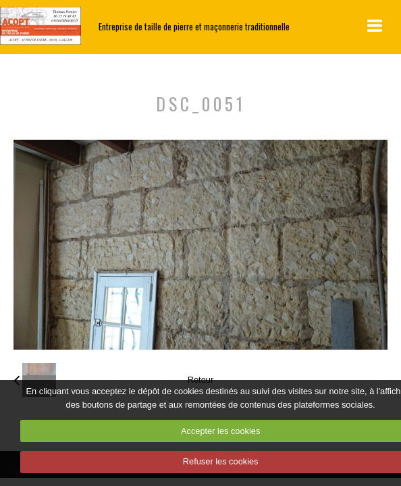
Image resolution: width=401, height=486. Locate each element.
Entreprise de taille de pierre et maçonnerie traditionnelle (194, 26)
